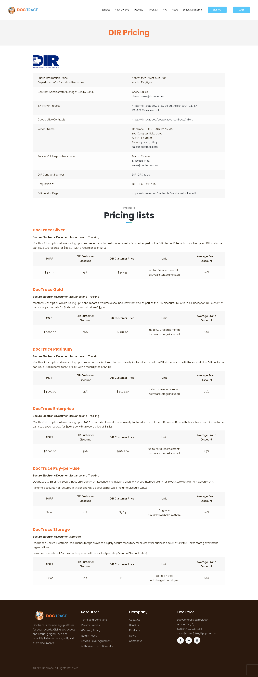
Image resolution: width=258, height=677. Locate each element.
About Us (134, 619)
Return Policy (89, 635)
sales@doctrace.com (145, 146)
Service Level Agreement (96, 640)
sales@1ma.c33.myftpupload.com (198, 633)
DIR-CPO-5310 (141, 174)
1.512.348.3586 (141, 160)
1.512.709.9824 (148, 142)
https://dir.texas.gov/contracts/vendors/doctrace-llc (164, 193)
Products (134, 630)
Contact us (135, 640)
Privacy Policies (90, 625)
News (132, 635)
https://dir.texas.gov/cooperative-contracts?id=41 (162, 119)
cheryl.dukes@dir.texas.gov (148, 96)
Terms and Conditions (94, 619)
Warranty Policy (90, 630)
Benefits (134, 625)
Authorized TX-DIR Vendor (97, 646)
